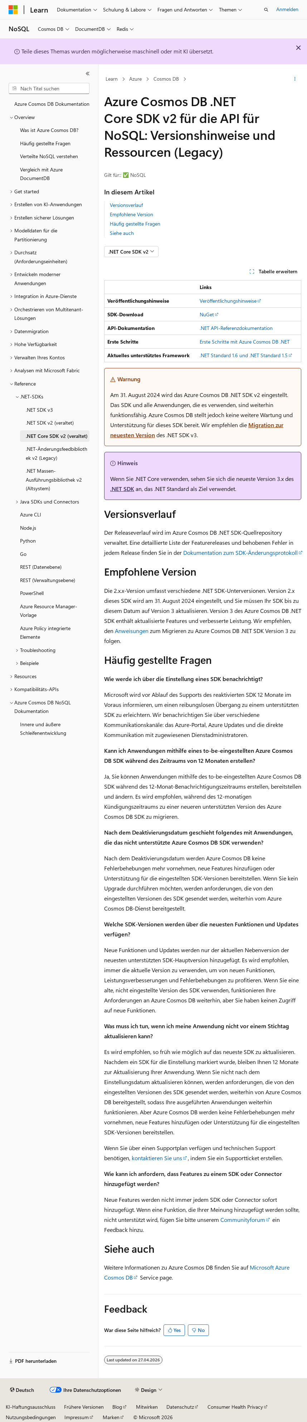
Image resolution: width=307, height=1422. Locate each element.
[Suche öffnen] (266, 9)
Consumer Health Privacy (235, 1406)
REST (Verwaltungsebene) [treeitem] (47, 580)
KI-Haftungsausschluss (30, 1406)
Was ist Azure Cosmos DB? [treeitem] (49, 130)
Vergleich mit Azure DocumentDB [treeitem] (41, 174)
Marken (111, 1417)
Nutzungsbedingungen (31, 1417)
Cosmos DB (166, 78)
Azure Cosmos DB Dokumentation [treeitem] (51, 103)
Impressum (76, 1417)
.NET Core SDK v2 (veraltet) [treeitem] (57, 436)
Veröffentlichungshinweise (228, 300)
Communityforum (242, 1219)
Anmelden (287, 9)
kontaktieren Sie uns (157, 1158)
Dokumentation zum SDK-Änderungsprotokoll (240, 552)
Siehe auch (122, 233)
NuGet (207, 314)
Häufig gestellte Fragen (135, 223)
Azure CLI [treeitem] (30, 514)
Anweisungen (131, 630)
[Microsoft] (13, 9)
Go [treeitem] (23, 554)
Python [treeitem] (28, 540)
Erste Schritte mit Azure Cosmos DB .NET (244, 341)
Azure (135, 78)
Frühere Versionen (84, 1406)
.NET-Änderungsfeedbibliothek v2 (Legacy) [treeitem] (56, 453)
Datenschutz (180, 1406)
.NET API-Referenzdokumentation (236, 328)
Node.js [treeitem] (28, 527)
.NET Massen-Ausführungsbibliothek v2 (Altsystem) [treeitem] (54, 479)
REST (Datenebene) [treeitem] (41, 566)
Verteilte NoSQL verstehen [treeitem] (49, 156)
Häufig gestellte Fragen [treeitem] (45, 143)
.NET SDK (122, 488)
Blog (117, 1406)
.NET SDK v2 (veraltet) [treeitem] (50, 422)
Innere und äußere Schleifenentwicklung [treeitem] (43, 729)
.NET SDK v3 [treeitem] (39, 409)
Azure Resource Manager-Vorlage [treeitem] (48, 611)
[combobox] (49, 88)
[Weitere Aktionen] (295, 79)
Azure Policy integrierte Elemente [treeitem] (45, 633)
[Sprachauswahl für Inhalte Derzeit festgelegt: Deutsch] (22, 1390)
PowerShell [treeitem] (32, 593)
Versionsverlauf (126, 205)
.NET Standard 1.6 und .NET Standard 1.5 (244, 355)
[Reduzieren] (87, 73)
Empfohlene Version (131, 214)
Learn (112, 78)
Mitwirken (147, 1406)
